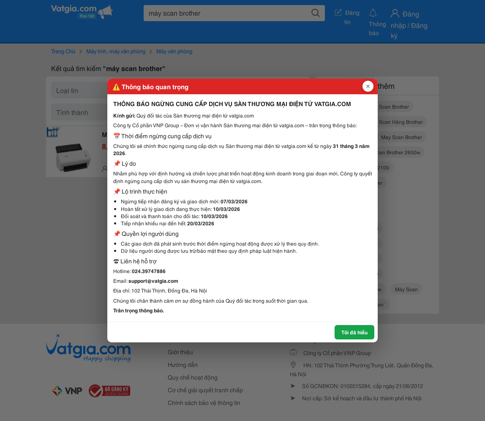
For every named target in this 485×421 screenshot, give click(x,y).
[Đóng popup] (367, 86)
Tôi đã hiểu (354, 332)
